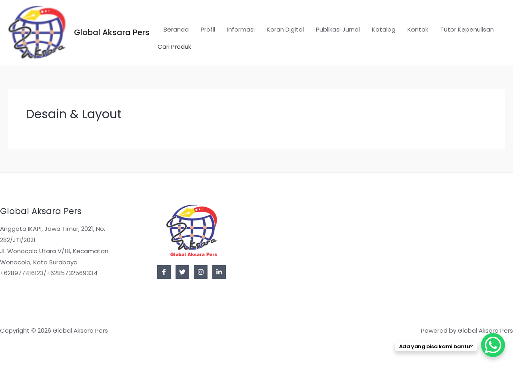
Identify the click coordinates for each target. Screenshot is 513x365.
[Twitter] (182, 272)
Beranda (176, 29)
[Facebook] (164, 272)
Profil (208, 29)
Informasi (241, 29)
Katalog (383, 29)
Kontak (417, 29)
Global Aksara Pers (112, 32)
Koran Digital (285, 29)
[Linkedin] (219, 272)
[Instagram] (201, 272)
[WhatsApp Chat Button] (493, 345)
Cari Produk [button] (174, 47)
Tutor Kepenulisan (467, 29)
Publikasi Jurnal (338, 29)
